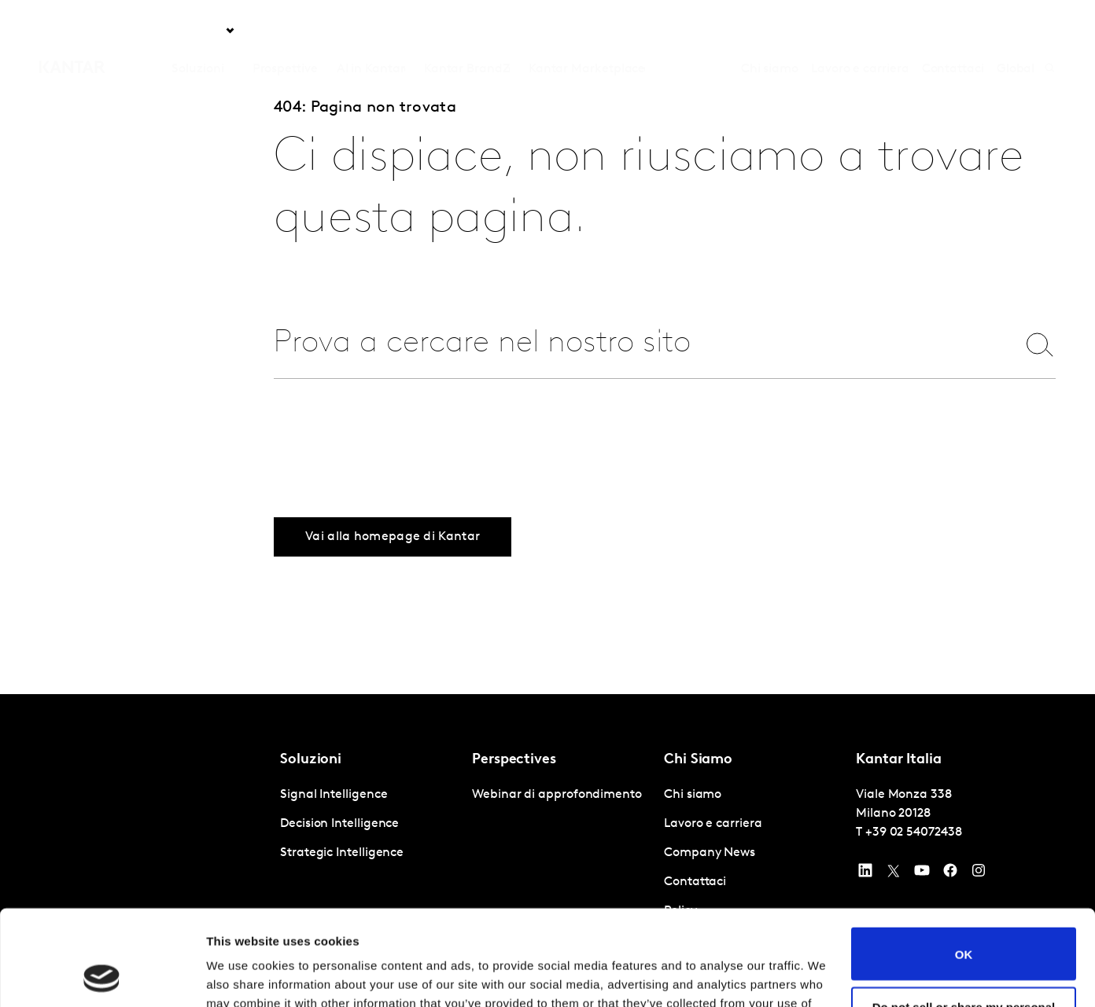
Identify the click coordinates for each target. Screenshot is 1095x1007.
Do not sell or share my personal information (964, 923)
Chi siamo (769, 30)
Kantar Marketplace (587, 30)
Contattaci (953, 30)
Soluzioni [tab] (197, 30)
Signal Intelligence (333, 794)
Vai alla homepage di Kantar (392, 537)
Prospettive (285, 30)
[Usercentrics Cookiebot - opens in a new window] (102, 976)
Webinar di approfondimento (557, 794)
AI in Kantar (371, 30)
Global (1016, 30)
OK (964, 864)
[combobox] (632, 344)
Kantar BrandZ (467, 30)
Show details (242, 976)
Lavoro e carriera (860, 30)
